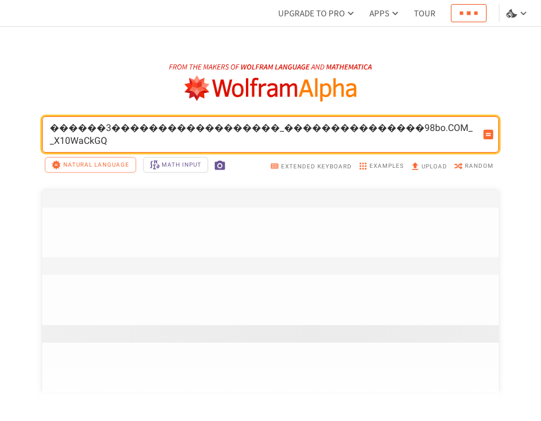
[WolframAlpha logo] (270, 88)
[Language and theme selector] (517, 13)
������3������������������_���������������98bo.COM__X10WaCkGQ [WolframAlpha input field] (263, 134)
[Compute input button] (488, 134)
